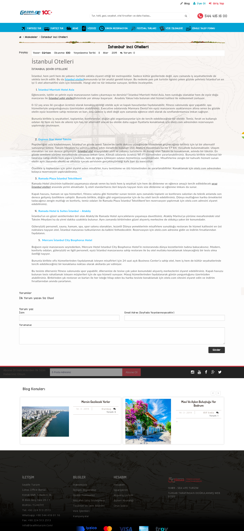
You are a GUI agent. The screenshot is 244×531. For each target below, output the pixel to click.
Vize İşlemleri (171, 28)
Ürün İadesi (120, 509)
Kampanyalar (81, 520)
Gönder (217, 350)
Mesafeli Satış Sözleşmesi (88, 504)
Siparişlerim (120, 493)
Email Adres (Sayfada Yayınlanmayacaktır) (149, 312)
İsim (21, 312)
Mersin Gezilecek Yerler (96, 402)
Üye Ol (198, 3)
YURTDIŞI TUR (31, 28)
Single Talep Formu (200, 28)
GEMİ (72, 28)
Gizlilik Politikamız (83, 499)
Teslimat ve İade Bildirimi (88, 509)
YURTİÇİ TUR (53, 28)
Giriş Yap (216, 3)
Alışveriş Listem (123, 499)
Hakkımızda (80, 488)
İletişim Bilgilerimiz (84, 493)
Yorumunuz (25, 325)
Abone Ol (125, 372)
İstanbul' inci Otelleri (54, 37)
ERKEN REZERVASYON (113, 28)
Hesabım (118, 488)
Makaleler (31, 37)
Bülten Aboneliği (123, 504)
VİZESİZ (88, 28)
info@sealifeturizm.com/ (37, 529)
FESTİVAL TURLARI (143, 28)
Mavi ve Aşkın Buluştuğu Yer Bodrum (198, 403)
